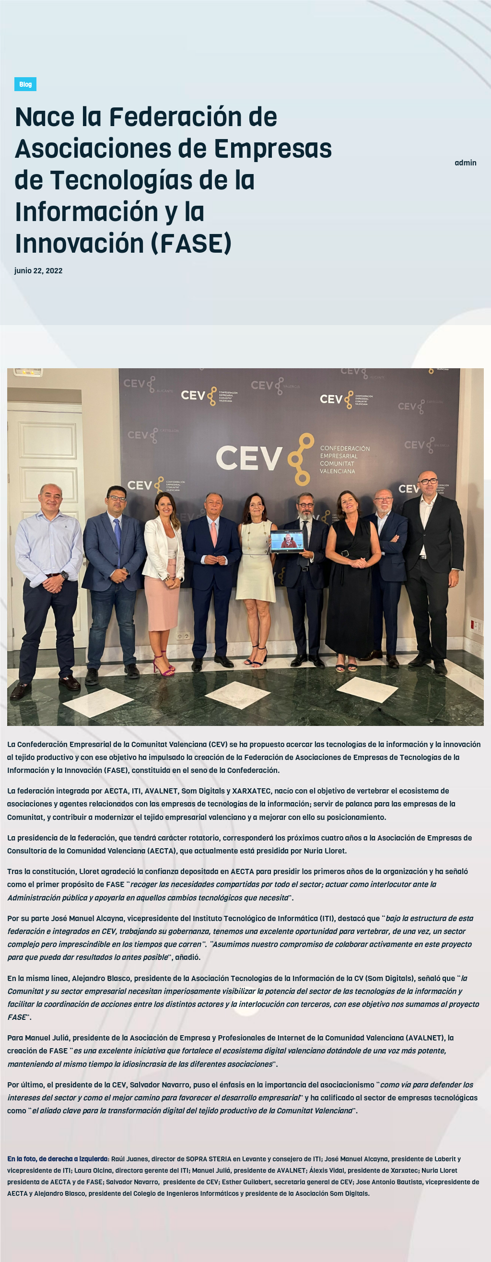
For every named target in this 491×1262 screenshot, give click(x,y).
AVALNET (161, 791)
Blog (25, 85)
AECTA (116, 791)
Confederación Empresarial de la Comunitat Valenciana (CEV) (121, 744)
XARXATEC (251, 791)
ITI (136, 791)
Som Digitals (203, 791)
